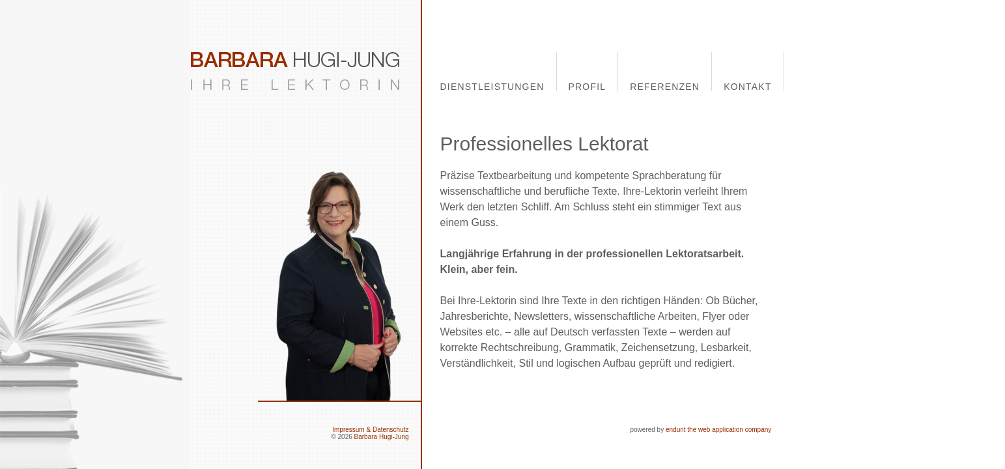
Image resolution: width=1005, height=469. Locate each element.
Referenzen (665, 86)
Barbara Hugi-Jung (381, 436)
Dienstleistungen (492, 86)
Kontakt (747, 86)
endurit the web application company (718, 429)
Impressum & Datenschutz (370, 429)
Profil (587, 86)
